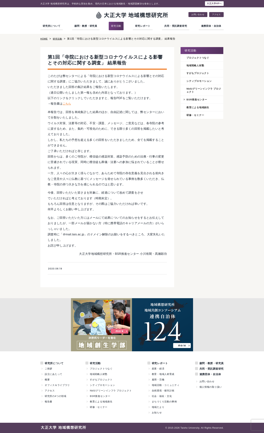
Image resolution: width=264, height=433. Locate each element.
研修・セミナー (196, 116)
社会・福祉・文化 (162, 396)
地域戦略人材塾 (196, 65)
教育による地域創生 (198, 108)
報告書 (48, 401)
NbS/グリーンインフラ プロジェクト (203, 91)
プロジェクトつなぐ (198, 57)
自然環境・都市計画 (163, 390)
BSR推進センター (197, 100)
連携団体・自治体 (211, 26)
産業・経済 (158, 368)
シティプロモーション (200, 81)
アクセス (216, 15)
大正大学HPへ (214, 3)
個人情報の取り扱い (210, 387)
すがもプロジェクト (198, 73)
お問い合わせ (197, 15)
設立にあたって (54, 374)
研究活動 (116, 26)
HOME (44, 38)
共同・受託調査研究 (175, 26)
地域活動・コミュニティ (165, 385)
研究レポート (142, 26)
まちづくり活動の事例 (164, 401)
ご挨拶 (48, 368)
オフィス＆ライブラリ (57, 385)
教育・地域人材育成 (163, 374)
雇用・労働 (158, 379)
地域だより (158, 407)
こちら (67, 103)
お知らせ (157, 412)
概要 (47, 379)
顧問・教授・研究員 (85, 26)
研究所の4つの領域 (55, 396)
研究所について (51, 26)
